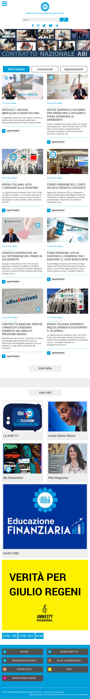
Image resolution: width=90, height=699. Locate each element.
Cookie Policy (59, 692)
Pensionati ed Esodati (19, 660)
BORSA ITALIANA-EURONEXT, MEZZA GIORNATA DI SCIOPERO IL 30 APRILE (67, 327)
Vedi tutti (45, 392)
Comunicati (45, 69)
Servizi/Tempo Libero (19, 678)
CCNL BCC (26, 636)
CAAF (60, 669)
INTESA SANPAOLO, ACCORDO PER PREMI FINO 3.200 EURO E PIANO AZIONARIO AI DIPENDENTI (66, 114)
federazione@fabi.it (36, 695)
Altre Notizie (16, 69)
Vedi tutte (45, 368)
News (14, 103)
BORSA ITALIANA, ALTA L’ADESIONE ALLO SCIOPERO (20, 186)
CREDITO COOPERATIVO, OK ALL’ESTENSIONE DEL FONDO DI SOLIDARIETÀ (22, 256)
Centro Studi (17, 669)
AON (39, 636)
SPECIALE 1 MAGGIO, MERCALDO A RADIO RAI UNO (20, 111)
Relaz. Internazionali (64, 660)
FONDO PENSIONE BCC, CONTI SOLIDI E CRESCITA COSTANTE (66, 186)
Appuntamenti (73, 69)
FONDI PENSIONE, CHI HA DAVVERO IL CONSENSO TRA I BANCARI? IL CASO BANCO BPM (67, 256)
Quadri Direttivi (63, 651)
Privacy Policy (48, 692)
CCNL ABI (10, 636)
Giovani (15, 651)
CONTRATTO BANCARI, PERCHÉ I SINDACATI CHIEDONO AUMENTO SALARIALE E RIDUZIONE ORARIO (22, 329)
